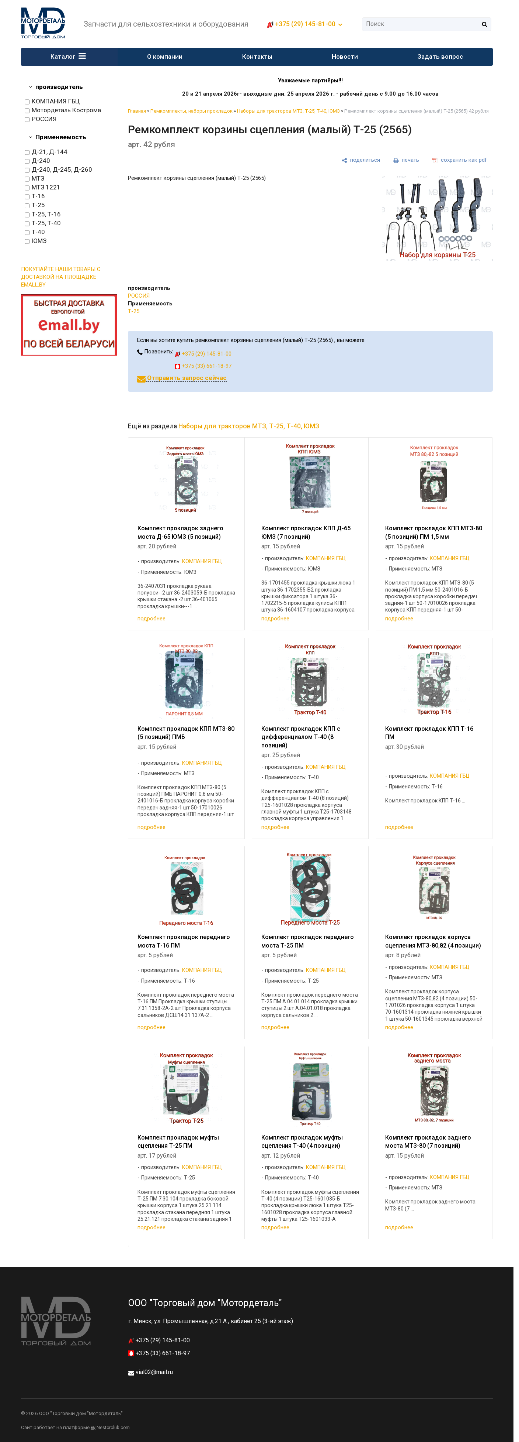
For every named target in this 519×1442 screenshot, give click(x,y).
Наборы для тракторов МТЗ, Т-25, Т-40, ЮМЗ (288, 111)
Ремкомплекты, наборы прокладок (191, 111)
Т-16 (35, 196)
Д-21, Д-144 (46, 152)
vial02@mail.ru (154, 1372)
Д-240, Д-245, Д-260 (58, 170)
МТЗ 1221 (42, 188)
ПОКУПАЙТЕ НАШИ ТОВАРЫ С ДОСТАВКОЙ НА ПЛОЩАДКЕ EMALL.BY (61, 277)
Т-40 (35, 232)
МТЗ (34, 179)
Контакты (257, 56)
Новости (345, 56)
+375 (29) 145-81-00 (305, 24)
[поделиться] (361, 160)
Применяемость (60, 137)
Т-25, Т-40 (43, 223)
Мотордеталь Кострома (63, 110)
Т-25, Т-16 (43, 214)
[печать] (406, 160)
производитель (59, 86)
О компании (165, 56)
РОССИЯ (41, 119)
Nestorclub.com (113, 1427)
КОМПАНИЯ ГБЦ (52, 101)
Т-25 (35, 205)
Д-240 (37, 161)
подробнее (151, 618)
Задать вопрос (440, 56)
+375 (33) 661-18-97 (203, 366)
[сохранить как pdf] (459, 160)
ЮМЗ (35, 241)
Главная (137, 111)
